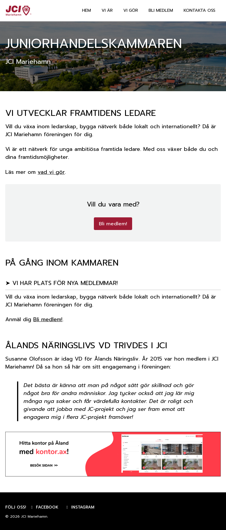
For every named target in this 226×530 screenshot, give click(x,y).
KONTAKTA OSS (199, 10)
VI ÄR (107, 10)
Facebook (43, 507)
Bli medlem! (113, 223)
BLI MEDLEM (161, 10)
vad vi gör (51, 172)
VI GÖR (130, 10)
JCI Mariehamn (34, 516)
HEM (86, 10)
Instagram (79, 507)
